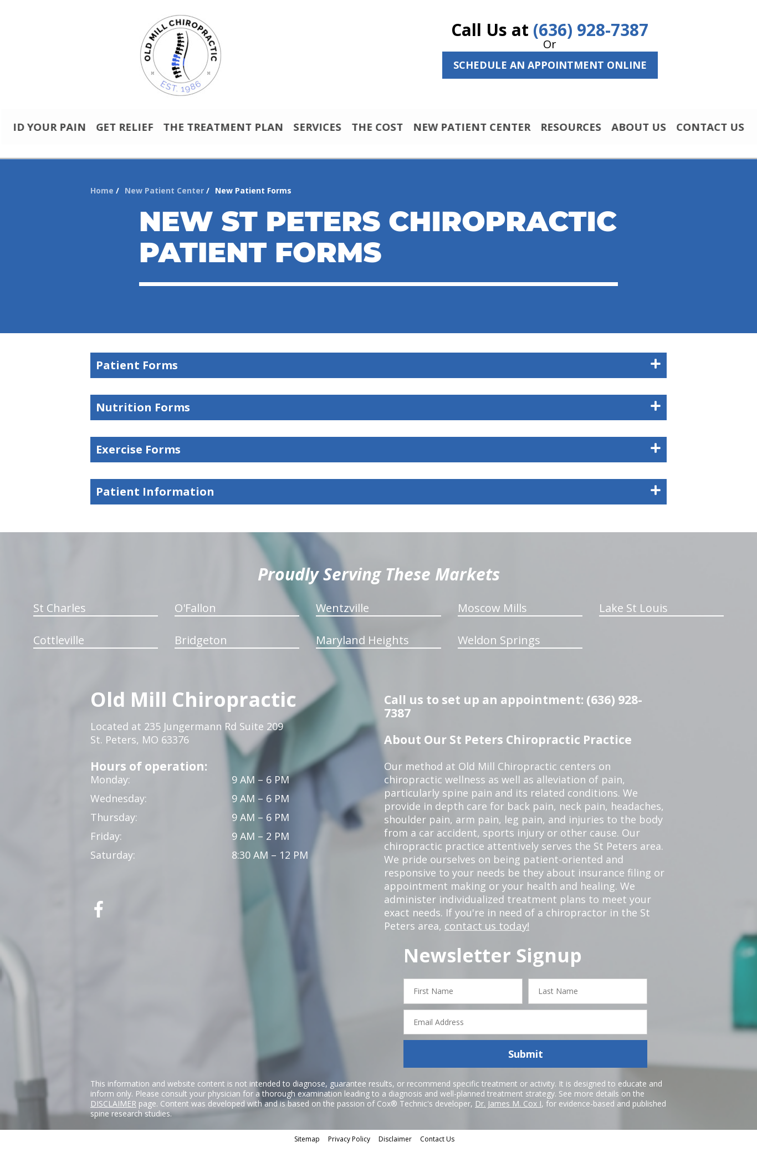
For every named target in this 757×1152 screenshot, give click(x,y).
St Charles (59, 612)
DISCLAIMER (113, 1108)
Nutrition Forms (378, 412)
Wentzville (342, 612)
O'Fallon (195, 612)
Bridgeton (201, 645)
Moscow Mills (492, 612)
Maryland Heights (362, 645)
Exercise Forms (378, 454)
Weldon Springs (499, 645)
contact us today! (485, 930)
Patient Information (378, 496)
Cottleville (58, 645)
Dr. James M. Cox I (508, 1108)
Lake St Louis (633, 612)
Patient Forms (378, 370)
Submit (525, 1059)
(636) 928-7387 (590, 29)
